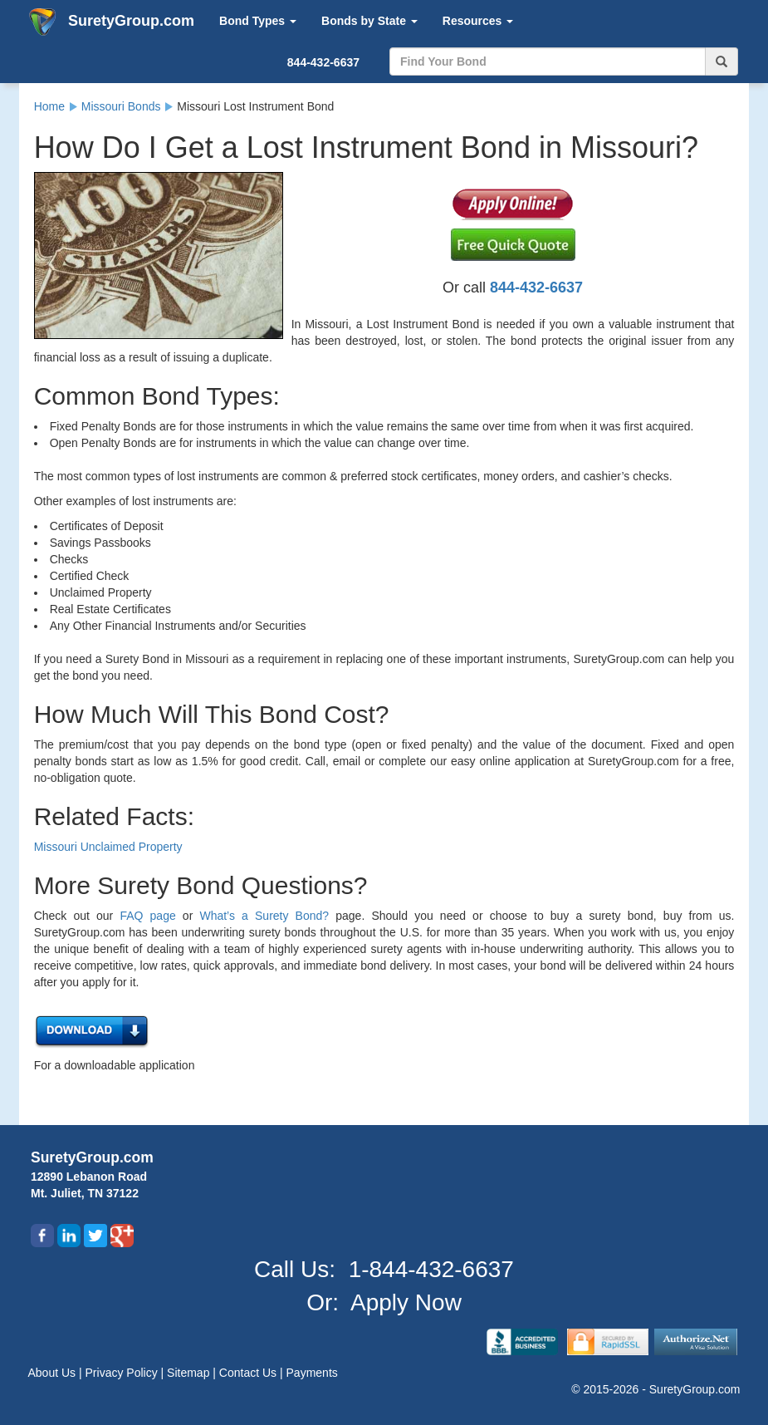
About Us (53, 1372)
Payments (312, 1372)
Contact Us (249, 1372)
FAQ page (147, 915)
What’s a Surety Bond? (264, 915)
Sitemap (190, 1372)
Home (49, 106)
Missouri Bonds (121, 106)
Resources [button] (478, 20)
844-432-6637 (323, 62)
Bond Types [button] (257, 20)
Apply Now (406, 1302)
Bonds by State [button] (369, 20)
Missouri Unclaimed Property (108, 846)
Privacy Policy (123, 1372)
